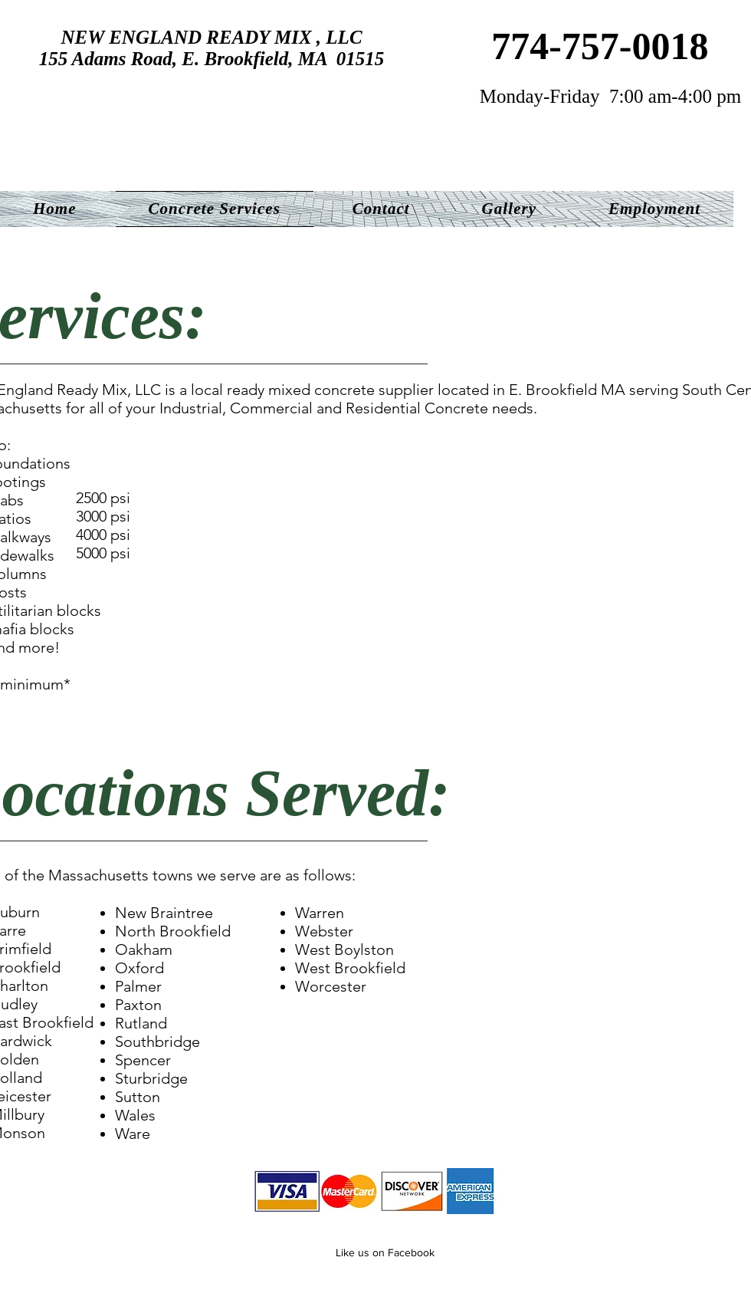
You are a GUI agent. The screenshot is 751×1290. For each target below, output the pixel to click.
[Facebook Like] (306, 1251)
